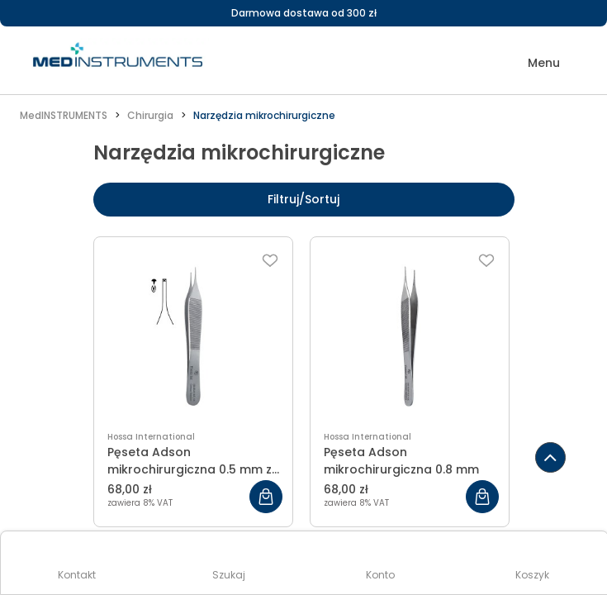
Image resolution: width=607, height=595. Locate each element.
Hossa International (151, 437)
